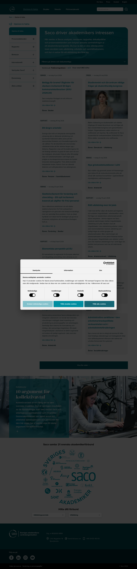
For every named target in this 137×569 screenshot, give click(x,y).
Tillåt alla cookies (99, 304)
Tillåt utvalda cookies (68, 304)
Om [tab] (100, 270)
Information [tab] (68, 270)
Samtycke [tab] (36, 270)
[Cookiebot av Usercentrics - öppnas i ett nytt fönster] (105, 263)
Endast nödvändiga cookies (37, 304)
